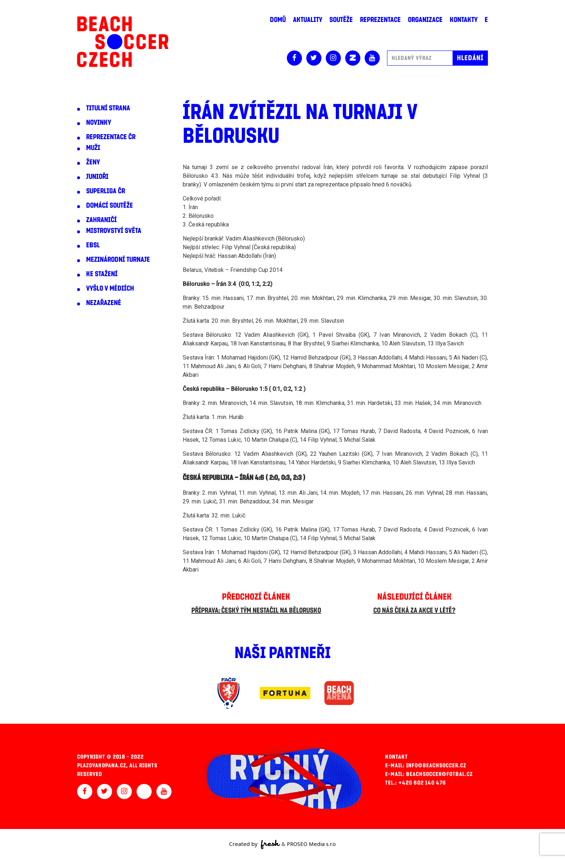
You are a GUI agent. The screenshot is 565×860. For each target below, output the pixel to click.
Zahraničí (101, 220)
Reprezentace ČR (110, 137)
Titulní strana (108, 108)
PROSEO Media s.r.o (311, 843)
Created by (254, 844)
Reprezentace (380, 19)
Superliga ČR (105, 191)
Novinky (98, 122)
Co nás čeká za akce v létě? (414, 610)
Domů (278, 19)
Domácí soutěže (109, 205)
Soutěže (341, 19)
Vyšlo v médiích (110, 288)
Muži (93, 147)
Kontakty (463, 19)
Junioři (97, 176)
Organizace (425, 19)
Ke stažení (101, 274)
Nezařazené (103, 302)
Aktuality (307, 19)
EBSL (93, 245)
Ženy (93, 162)
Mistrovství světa (113, 230)
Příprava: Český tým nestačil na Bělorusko (256, 610)
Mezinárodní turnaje (118, 259)
